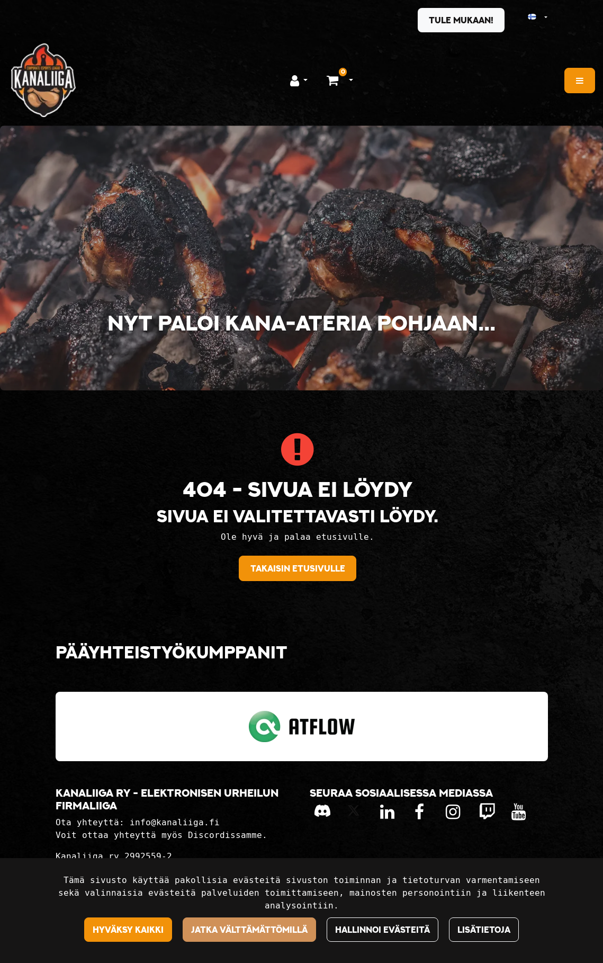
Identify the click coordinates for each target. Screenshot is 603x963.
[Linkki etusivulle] (43, 80)
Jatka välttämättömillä (249, 929)
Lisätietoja (483, 929)
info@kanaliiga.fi (175, 822)
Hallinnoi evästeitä (382, 929)
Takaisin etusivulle (297, 568)
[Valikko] (579, 80)
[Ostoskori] (333, 80)
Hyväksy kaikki (128, 929)
